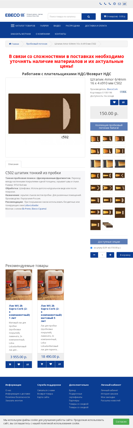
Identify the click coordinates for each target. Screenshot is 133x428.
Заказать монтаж (14, 400)
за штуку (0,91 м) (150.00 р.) (105, 247)
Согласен (121, 421)
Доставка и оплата (96, 25)
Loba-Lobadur (32, 205)
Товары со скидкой (78, 403)
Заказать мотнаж (21, 33)
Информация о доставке (17, 393)
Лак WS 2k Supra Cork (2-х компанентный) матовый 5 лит (51, 313)
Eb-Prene (26, 208)
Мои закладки (108, 397)
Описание (13, 164)
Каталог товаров (23, 25)
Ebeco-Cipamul (39, 208)
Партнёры (74, 400)
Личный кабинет (109, 390)
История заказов (109, 393)
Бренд (72, 390)
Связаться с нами (46, 390)
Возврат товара (45, 393)
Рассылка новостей (110, 400)
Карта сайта (43, 397)
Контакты (60, 33)
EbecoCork (112, 89)
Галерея (44, 25)
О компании (43, 33)
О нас (8, 390)
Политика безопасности (17, 397)
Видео (57, 25)
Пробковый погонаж (36, 43)
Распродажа (73, 25)
